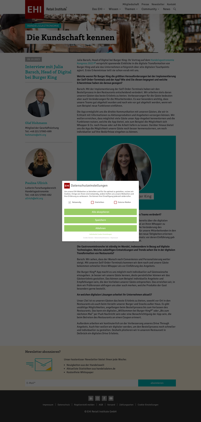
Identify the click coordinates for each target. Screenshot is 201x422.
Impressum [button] (114, 238)
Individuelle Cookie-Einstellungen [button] (100, 234)
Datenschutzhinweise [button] (102, 238)
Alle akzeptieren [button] (100, 212)
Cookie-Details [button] (88, 238)
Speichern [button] (100, 220)
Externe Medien (122, 202)
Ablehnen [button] (100, 228)
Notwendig (74, 202)
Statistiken (97, 202)
